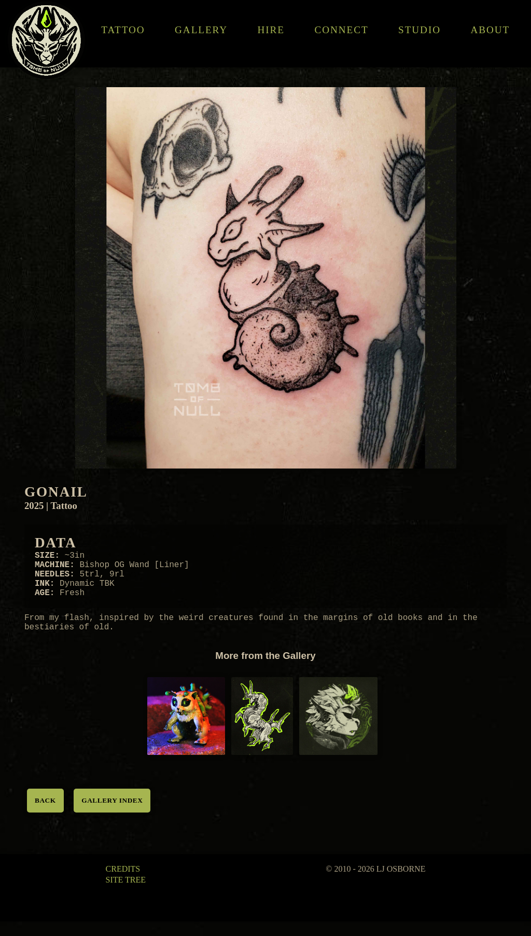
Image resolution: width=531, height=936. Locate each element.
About (490, 29)
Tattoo (123, 29)
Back (45, 815)
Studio (419, 29)
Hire (271, 29)
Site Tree (126, 894)
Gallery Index (112, 815)
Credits (123, 883)
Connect (342, 29)
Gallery (201, 29)
